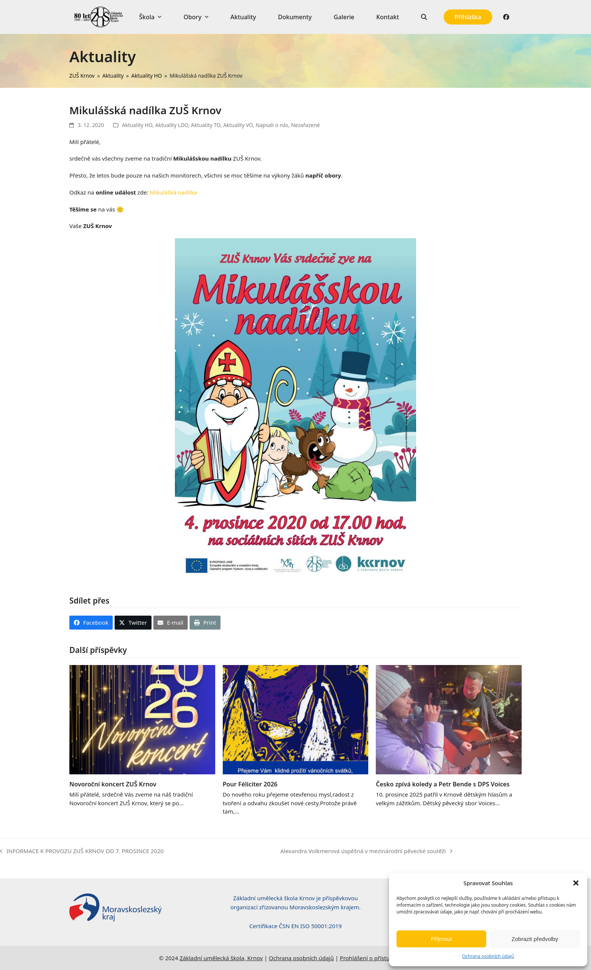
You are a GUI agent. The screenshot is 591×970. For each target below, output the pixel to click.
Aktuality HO (137, 125)
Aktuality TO (205, 125)
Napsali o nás (272, 125)
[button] (576, 883)
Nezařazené (305, 125)
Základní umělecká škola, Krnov (221, 958)
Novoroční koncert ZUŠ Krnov (112, 784)
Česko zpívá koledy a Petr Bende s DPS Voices (443, 784)
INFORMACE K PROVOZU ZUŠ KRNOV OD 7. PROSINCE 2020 (82, 851)
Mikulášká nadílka (173, 192)
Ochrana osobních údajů (488, 956)
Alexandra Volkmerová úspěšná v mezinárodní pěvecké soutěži (366, 851)
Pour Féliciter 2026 (250, 784)
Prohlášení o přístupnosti (373, 958)
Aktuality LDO (171, 125)
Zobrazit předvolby (534, 939)
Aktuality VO (238, 125)
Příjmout (441, 939)
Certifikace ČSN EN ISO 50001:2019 (295, 926)
